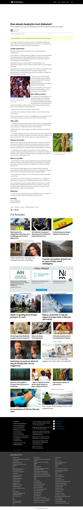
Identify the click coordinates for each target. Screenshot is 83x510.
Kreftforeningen (16, 491)
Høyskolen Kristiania (17, 486)
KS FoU (14, 489)
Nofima (35, 479)
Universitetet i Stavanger (59, 493)
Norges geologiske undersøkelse (40, 489)
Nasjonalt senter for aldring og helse (41, 471)
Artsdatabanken (16, 460)
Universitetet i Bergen (59, 488)
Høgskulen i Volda (16, 483)
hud (12, 207)
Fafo (13, 467)
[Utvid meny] (71, 2)
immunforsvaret (30, 207)
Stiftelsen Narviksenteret (59, 476)
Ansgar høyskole (16, 457)
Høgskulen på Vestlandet (17, 484)
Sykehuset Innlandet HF (59, 479)
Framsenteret (15, 473)
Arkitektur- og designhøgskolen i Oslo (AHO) (21, 459)
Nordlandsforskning (38, 482)
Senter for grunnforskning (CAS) (61, 468)
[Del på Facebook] (11, 210)
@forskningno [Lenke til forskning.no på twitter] (59, 421)
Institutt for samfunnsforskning (19, 488)
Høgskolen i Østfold (16, 481)
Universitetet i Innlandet (59, 489)
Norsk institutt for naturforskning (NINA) (41, 498)
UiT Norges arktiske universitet (61, 484)
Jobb (67, 2)
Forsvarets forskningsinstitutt (18, 471)
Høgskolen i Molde (16, 479)
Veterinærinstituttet (59, 499)
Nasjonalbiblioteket (37, 466)
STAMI (56, 473)
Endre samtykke (17, 450)
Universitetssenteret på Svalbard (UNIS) (62, 496)
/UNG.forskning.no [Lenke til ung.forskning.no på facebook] (60, 426)
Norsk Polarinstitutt (37, 492)
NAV (13, 497)
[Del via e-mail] (18, 210)
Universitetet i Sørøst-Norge (60, 494)
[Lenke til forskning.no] (30, 1)
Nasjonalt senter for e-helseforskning (41, 472)
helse (37, 207)
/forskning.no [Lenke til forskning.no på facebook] (59, 423)
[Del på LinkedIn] (15, 210)
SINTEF (56, 467)
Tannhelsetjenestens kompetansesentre (62, 481)
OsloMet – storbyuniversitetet (39, 502)
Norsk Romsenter (37, 495)
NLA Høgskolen (37, 457)
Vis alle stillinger (41, 290)
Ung (59, 2)
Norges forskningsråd (38, 487)
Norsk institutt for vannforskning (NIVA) (41, 500)
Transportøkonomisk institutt (61, 483)
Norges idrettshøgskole (38, 490)
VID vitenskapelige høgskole (60, 501)
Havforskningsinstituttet (17, 478)
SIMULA (56, 465)
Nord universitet (37, 480)
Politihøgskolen (58, 457)
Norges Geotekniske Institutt (39, 484)
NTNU (35, 465)
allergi (22, 207)
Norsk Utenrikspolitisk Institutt (40, 497)
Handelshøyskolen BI (17, 476)
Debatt (55, 2)
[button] (70, 280)
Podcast (63, 2)
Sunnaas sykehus (58, 478)
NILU (14, 503)
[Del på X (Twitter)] (13, 210)
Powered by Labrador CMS (41, 508)
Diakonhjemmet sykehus (17, 462)
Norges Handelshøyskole (38, 485)
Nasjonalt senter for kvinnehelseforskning (42, 474)
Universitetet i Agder (59, 486)
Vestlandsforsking (58, 498)
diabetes (16, 207)
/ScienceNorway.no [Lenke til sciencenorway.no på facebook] (60, 428)
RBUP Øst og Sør (58, 460)
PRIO (56, 459)
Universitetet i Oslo (58, 491)
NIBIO (14, 499)
